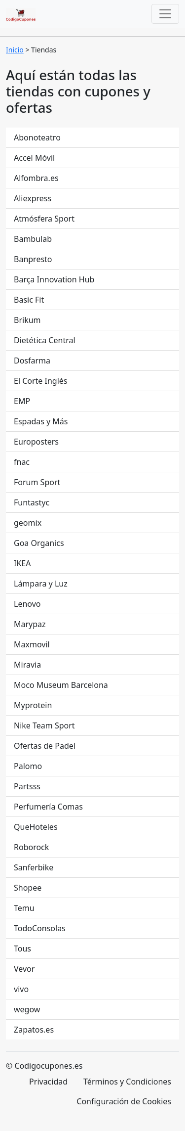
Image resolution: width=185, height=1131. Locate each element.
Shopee (27, 887)
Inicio (15, 49)
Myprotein (33, 705)
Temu (24, 908)
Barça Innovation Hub (54, 279)
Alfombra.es (36, 178)
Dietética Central (44, 340)
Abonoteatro (37, 137)
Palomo (28, 766)
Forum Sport (37, 482)
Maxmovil (32, 644)
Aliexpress (32, 198)
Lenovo (27, 603)
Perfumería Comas (48, 806)
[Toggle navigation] (165, 14)
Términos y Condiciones (127, 1081)
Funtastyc (31, 502)
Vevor (24, 968)
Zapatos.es (34, 1029)
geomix (27, 522)
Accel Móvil (34, 157)
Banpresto (33, 259)
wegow (27, 1009)
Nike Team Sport (44, 725)
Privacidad (48, 1081)
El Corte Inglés (41, 380)
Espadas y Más (41, 421)
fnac (22, 461)
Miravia (27, 664)
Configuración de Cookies (123, 1101)
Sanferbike (33, 867)
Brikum (27, 320)
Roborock (31, 847)
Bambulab (33, 238)
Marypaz (30, 624)
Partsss (27, 786)
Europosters (36, 441)
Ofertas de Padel (44, 745)
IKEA (22, 563)
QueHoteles (36, 826)
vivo (21, 989)
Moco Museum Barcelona (61, 684)
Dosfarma (32, 360)
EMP (22, 401)
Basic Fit (29, 299)
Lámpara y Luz (41, 583)
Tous (22, 948)
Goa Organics (39, 543)
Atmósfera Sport (44, 218)
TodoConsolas (40, 928)
